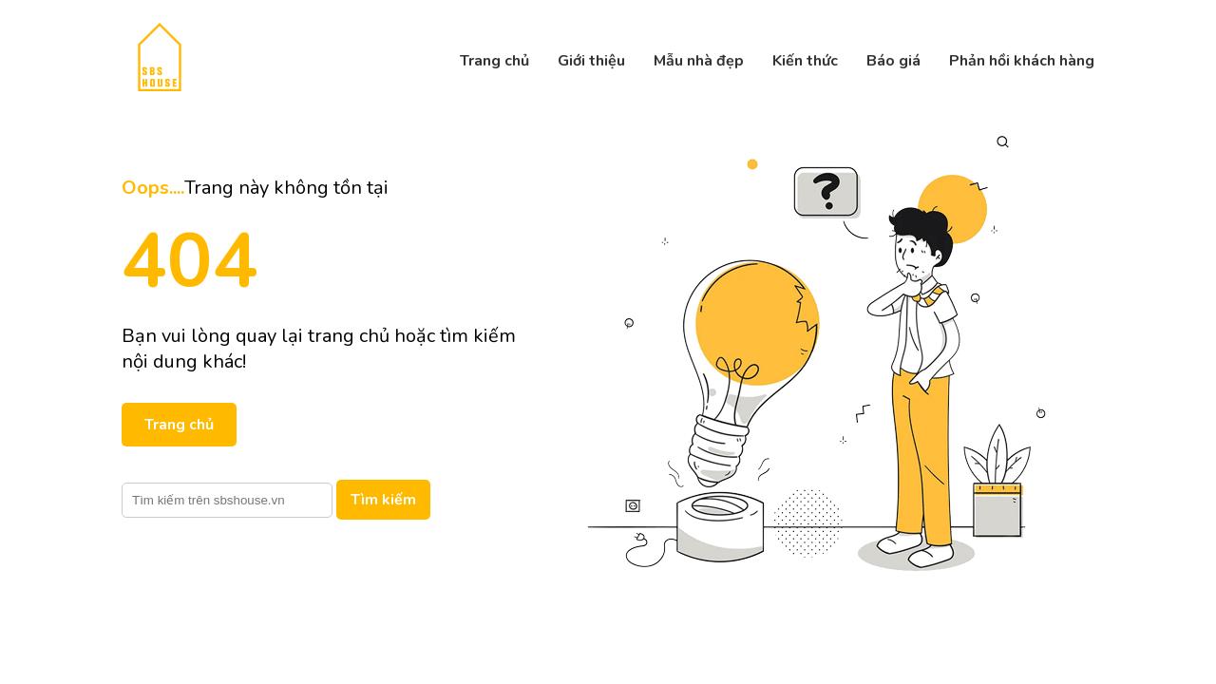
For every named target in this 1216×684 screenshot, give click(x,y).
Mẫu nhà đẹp (699, 60)
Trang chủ (494, 60)
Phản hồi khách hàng (1021, 60)
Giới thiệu (591, 60)
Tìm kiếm (383, 499)
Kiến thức (805, 60)
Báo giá (893, 60)
